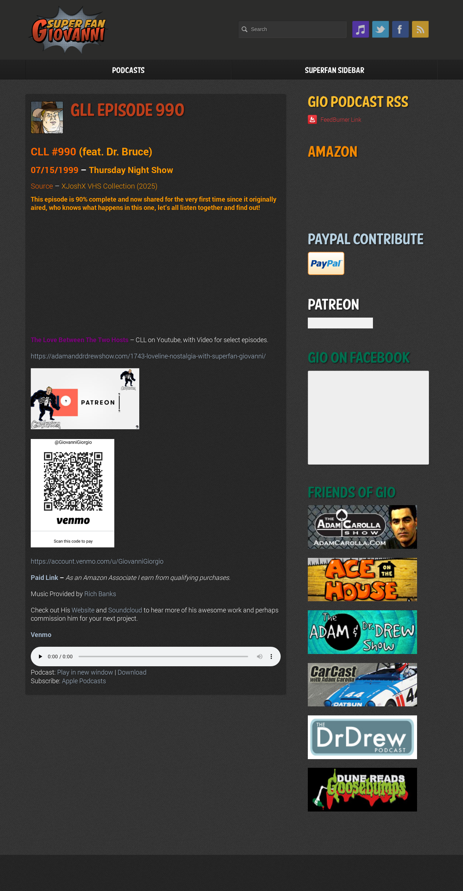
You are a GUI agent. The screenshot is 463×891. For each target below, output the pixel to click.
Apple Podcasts (84, 680)
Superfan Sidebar (334, 70)
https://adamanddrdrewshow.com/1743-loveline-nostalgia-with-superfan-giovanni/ (148, 356)
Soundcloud (125, 610)
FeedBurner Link (340, 119)
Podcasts (128, 70)
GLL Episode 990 (127, 111)
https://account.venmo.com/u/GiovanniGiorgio (97, 561)
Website (83, 610)
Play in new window (85, 672)
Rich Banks (100, 593)
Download (132, 672)
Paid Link (44, 577)
